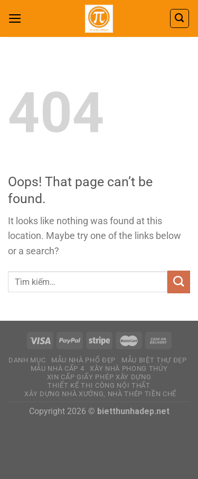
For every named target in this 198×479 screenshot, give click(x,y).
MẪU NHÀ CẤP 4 (57, 368)
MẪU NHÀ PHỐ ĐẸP (83, 360)
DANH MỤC (26, 360)
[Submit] (178, 282)
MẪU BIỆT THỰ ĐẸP (154, 360)
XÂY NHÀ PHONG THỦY (128, 368)
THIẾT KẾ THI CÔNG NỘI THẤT (99, 385)
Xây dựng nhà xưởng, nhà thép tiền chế (100, 394)
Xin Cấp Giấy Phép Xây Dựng (99, 377)
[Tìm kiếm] (179, 18)
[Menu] (15, 18)
